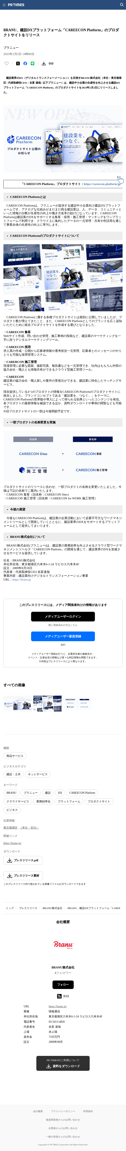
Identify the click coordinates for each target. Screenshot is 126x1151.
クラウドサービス (17, 801)
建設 (48, 792)
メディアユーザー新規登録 (63, 636)
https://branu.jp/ (12, 843)
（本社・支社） (29, 827)
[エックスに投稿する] (18, 63)
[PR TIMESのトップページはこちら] (16, 4)
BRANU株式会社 (52, 908)
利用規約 (88, 1111)
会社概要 (38, 1111)
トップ (10, 908)
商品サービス (14, 755)
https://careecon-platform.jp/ (102, 184)
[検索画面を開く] (122, 4)
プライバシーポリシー (63, 1111)
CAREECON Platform (82, 792)
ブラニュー (31, 792)
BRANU (11, 792)
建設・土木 (13, 774)
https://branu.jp (22, 579)
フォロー (63, 984)
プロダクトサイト (99, 801)
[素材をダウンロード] (44, 63)
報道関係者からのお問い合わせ (63, 1119)
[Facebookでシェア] (25, 63)
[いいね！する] (6, 63)
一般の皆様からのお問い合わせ (63, 1136)
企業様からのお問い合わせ (63, 1128)
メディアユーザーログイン (63, 616)
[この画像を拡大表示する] (17, 703)
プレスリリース (28, 908)
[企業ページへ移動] (63, 946)
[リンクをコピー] (51, 63)
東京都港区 (10, 827)
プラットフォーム (69, 801)
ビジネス (12, 809)
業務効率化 (43, 801)
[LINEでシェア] (32, 63)
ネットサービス (38, 774)
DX (60, 792)
